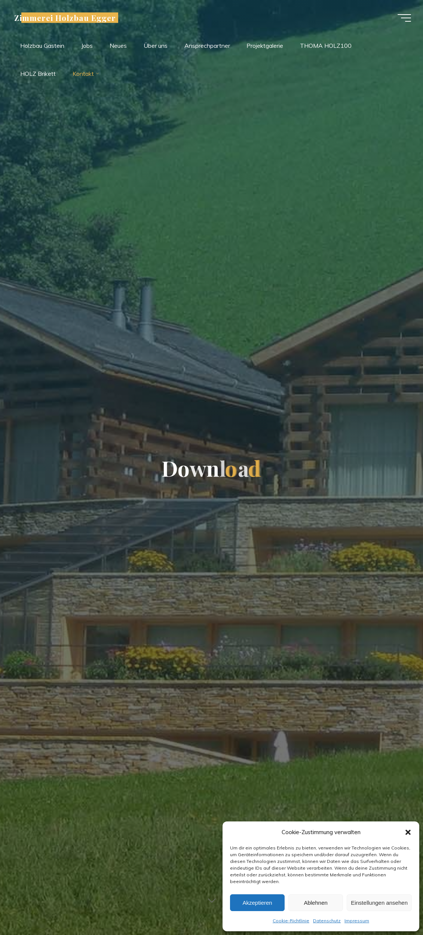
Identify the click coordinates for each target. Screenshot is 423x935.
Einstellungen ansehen (379, 903)
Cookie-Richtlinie (291, 920)
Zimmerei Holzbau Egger (65, 17)
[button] (408, 832)
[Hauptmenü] (404, 18)
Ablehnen (315, 903)
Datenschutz (327, 920)
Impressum (356, 920)
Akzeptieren (257, 903)
